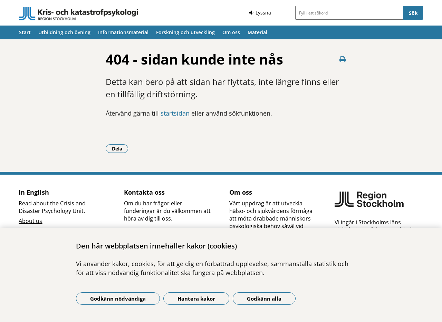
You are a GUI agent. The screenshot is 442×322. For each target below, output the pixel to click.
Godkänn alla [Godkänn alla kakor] (264, 298)
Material (257, 32)
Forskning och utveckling (185, 32)
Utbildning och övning (64, 32)
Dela (120, 148)
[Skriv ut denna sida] (342, 59)
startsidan (175, 113)
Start (25, 32)
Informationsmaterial (123, 32)
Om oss (231, 32)
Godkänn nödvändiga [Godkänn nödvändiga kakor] (118, 298)
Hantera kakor (196, 298)
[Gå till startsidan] (78, 14)
